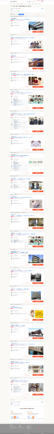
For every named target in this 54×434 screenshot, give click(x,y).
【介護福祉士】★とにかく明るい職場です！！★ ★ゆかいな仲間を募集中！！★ (22, 270)
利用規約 (28, 426)
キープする (26, 31)
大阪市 (17, 423)
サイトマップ (28, 429)
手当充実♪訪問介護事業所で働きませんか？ (17, 307)
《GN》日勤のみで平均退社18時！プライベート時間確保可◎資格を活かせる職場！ (22, 74)
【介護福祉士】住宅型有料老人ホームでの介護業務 (18, 325)
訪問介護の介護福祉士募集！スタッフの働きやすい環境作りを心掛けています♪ (22, 197)
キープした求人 (34, 1)
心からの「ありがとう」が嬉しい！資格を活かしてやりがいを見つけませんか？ (22, 92)
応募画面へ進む (38, 31)
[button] (27, 23)
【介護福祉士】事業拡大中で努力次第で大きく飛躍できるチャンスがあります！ (22, 137)
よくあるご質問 (11, 426)
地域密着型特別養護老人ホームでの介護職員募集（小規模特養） (20, 252)
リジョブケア (11, 423)
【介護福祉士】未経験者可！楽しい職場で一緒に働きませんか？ (20, 380)
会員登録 (42, 1)
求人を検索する (29, 1)
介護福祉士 (14, 423)
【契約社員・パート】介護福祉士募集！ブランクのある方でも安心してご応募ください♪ (23, 215)
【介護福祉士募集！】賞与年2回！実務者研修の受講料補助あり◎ (20, 155)
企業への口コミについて (12, 428)
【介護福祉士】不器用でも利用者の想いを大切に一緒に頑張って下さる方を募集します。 (23, 37)
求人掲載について (38, 0)
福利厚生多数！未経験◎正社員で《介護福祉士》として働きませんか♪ (20, 362)
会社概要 (28, 428)
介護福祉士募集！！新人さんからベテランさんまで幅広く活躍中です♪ (20, 19)
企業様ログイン (42, 0)
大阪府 (15, 423)
